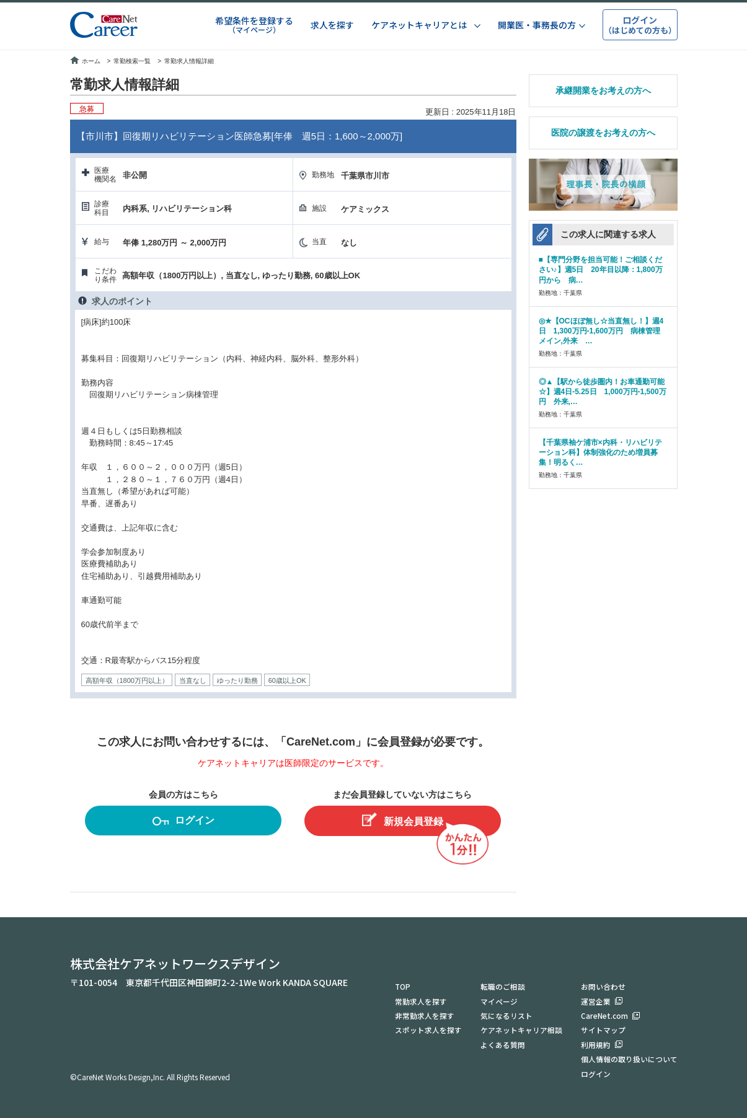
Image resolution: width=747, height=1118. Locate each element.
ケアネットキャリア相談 (521, 1028)
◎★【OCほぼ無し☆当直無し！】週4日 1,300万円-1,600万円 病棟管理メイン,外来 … (601, 331)
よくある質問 (502, 1043)
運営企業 (596, 998)
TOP (403, 984)
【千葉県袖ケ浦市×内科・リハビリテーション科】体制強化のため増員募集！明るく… (600, 452)
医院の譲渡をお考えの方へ (603, 133)
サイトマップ (603, 1028)
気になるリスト (506, 1013)
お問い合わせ (603, 984)
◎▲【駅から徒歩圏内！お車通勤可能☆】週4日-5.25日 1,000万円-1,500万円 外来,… (602, 391)
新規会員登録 (402, 819)
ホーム (85, 61)
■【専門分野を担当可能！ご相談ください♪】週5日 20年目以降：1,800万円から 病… (601, 269)
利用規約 (596, 1043)
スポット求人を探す (428, 1028)
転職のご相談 (502, 984)
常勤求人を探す (421, 998)
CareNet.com (604, 1013)
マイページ (499, 998)
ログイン (183, 822)
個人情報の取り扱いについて (629, 1058)
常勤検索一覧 (132, 61)
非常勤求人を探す (424, 1013)
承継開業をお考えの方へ (603, 90)
